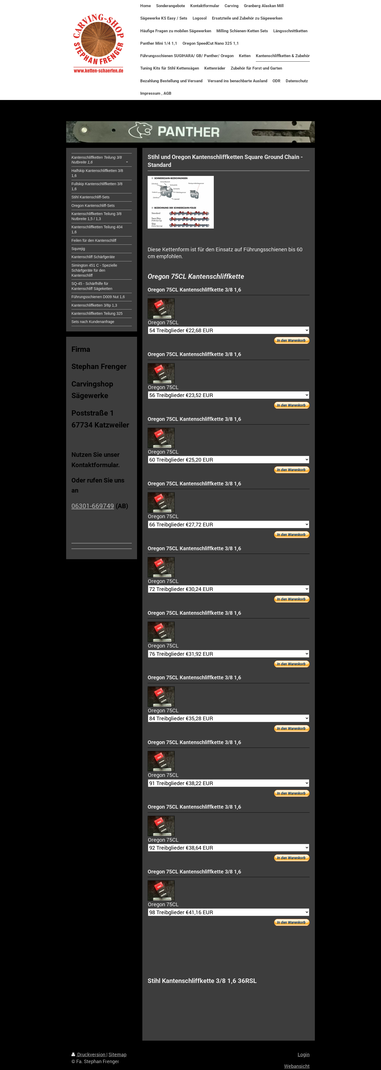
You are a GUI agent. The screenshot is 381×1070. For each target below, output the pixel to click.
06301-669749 (92, 506)
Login (304, 1054)
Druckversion (88, 1054)
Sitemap (117, 1054)
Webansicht (297, 1066)
